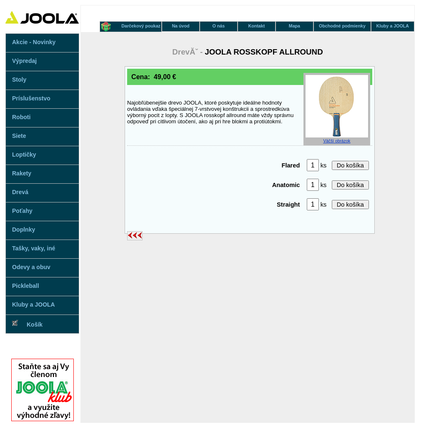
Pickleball (25, 285)
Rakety (21, 173)
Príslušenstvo (31, 98)
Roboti (21, 117)
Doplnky (23, 229)
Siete (19, 135)
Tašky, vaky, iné (33, 248)
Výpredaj (24, 60)
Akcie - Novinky (33, 42)
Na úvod (180, 25)
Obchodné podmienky (342, 25)
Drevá (20, 192)
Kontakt (256, 25)
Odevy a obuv (31, 267)
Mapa (294, 25)
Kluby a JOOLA (33, 304)
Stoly (19, 79)
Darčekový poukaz (140, 25)
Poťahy (22, 210)
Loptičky (24, 154)
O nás (219, 25)
